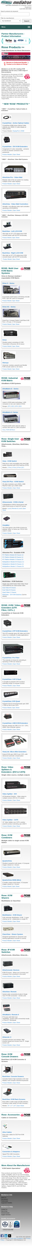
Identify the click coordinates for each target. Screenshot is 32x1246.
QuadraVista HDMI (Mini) (11, 880)
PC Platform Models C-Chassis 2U (12, 559)
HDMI (22, 131)
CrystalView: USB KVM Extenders (15, 723)
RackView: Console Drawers (13, 1076)
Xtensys (5, 363)
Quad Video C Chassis (9, 592)
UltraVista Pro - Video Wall (12, 177)
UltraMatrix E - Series (10, 389)
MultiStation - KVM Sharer (12, 915)
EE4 (20, 406)
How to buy (4, 1211)
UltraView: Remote (9, 992)
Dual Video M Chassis (9, 587)
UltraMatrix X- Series (10, 412)
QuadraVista (7, 861)
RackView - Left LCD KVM (12, 231)
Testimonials (4, 1201)
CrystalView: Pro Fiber (10, 658)
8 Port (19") (20, 467)
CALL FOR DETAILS (8, 430)
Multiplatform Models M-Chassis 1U (13, 562)
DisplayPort (16, 131)
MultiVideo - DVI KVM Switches (11, 594)
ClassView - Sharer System (12, 934)
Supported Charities (6, 1202)
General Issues (5, 1213)
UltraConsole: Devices (10, 970)
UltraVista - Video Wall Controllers (15, 204)
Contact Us (4, 1209)
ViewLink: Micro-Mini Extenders (14, 752)
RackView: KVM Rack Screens (13, 1099)
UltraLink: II (6, 1037)
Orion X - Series (8, 283)
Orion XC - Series (9, 307)
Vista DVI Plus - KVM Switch (13, 481)
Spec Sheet (16, 154)
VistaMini (5, 525)
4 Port (14, 467)
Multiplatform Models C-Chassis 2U (13, 566)
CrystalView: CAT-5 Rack (11, 679)
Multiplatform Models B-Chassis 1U (13, 564)
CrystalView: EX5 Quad (11, 701)
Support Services (6, 1214)
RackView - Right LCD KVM (12, 253)
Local (9, 508)
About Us (3, 1197)
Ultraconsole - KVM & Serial (12, 502)
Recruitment (4, 1199)
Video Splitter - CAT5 (10, 820)
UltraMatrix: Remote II (10, 1014)
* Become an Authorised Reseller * (17, 62)
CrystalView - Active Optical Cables (15, 123)
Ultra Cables (7, 1132)
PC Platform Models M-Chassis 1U (12, 555)
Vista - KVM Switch (9, 461)
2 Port (9, 467)
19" (15, 1105)
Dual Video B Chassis (9, 590)
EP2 (9, 406)
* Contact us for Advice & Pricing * (17, 64)
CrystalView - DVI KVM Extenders (15, 146)
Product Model (6, 237)
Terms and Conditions (16, 1238)
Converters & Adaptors (11, 1151)
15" (9, 1105)
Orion (4, 340)
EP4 (16, 406)
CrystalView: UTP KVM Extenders (15, 631)
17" (12, 1105)
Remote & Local (17, 508)
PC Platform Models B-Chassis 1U (12, 557)
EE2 (13, 406)
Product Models (7, 154)
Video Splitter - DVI (9, 794)
